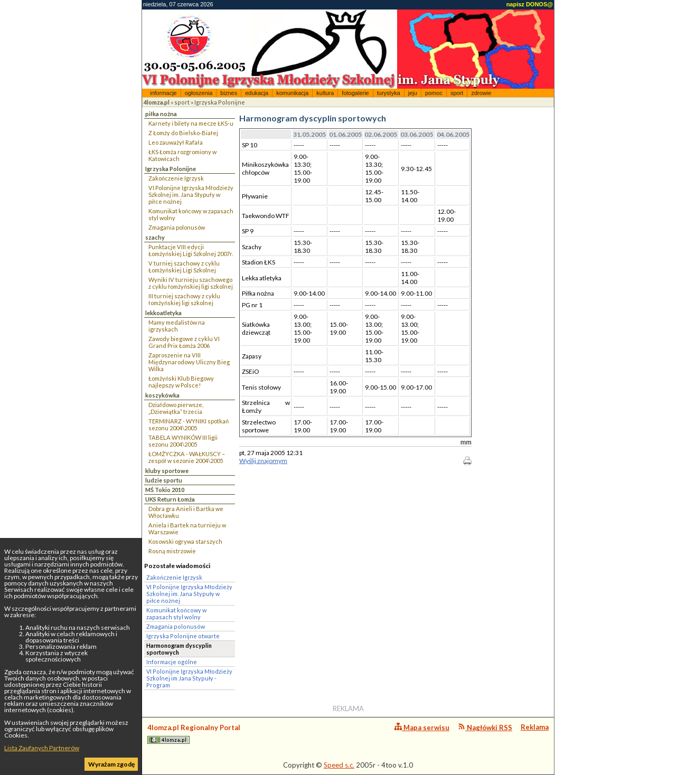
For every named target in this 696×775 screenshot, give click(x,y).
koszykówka (162, 395)
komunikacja (292, 93)
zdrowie (481, 93)
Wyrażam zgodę (111, 764)
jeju (412, 93)
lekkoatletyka (163, 312)
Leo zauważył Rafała (175, 142)
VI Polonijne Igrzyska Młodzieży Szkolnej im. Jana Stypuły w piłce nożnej (190, 194)
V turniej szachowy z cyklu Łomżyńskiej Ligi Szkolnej (184, 266)
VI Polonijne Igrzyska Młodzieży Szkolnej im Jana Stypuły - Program (189, 678)
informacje (163, 93)
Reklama (535, 727)
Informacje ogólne (171, 661)
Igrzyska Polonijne (219, 102)
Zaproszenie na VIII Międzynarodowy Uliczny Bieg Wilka (189, 362)
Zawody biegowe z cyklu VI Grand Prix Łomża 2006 (184, 342)
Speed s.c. (339, 765)
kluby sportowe (167, 470)
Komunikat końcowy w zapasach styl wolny (190, 214)
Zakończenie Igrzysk (176, 178)
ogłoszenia (199, 93)
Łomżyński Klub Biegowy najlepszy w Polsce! (181, 382)
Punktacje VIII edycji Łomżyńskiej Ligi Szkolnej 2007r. (190, 250)
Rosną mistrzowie (172, 550)
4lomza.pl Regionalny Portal (193, 733)
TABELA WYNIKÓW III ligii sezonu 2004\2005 (183, 441)
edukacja (256, 93)
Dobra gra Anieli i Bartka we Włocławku (185, 512)
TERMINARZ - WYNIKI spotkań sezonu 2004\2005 (188, 424)
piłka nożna (161, 113)
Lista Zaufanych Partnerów (41, 748)
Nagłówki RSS (485, 727)
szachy (155, 237)
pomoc (434, 93)
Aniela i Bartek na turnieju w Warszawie (187, 528)
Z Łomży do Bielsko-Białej (183, 132)
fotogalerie (355, 93)
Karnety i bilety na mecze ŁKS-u (190, 123)
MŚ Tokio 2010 (164, 489)
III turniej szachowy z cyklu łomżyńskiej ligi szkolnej (184, 299)
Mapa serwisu (421, 727)
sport (456, 93)
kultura (325, 93)
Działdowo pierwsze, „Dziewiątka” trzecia (175, 408)
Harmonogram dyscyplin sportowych (179, 649)
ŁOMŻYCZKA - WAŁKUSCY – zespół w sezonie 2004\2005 (186, 457)
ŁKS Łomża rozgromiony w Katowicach (182, 155)
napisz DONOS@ (529, 4)
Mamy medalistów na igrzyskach (176, 326)
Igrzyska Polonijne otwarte (183, 635)
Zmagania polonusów (176, 227)
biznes (228, 93)
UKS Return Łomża (170, 499)
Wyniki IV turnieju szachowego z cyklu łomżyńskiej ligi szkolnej (190, 283)
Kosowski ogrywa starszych (185, 541)
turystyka (388, 93)
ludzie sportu (163, 480)
